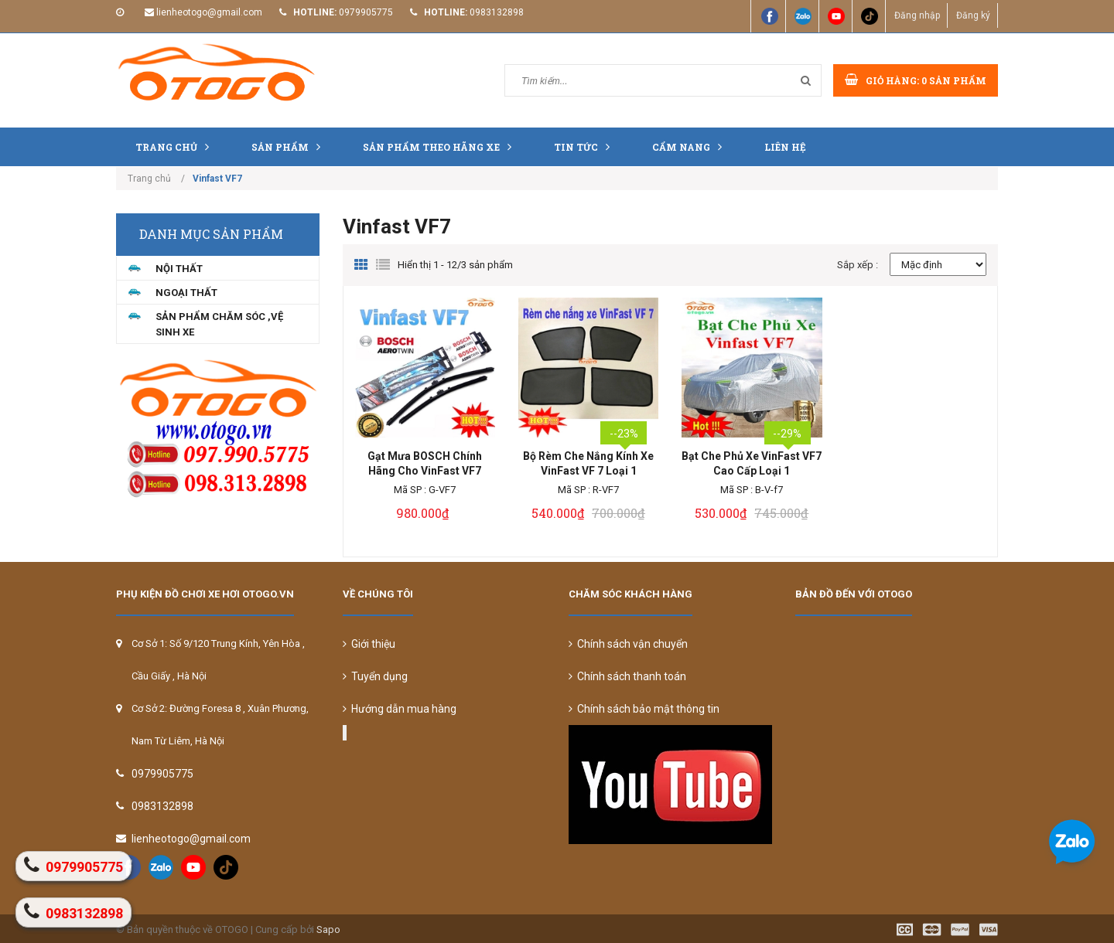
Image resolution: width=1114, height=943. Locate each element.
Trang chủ (176, 146)
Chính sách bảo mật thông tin (644, 709)
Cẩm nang (691, 146)
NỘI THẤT (179, 268)
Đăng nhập (914, 15)
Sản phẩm (289, 146)
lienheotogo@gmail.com (209, 12)
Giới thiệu (369, 644)
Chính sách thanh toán (627, 676)
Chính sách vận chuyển (628, 644)
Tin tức (585, 146)
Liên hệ (785, 147)
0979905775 (366, 12)
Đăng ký (972, 15)
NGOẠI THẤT (186, 292)
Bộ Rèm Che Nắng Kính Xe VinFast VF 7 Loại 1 (588, 463)
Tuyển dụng (375, 676)
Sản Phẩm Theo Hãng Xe (441, 146)
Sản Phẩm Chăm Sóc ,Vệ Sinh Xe (219, 324)
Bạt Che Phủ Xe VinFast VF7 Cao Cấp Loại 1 (752, 463)
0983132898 (497, 12)
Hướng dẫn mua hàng (399, 709)
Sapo (328, 929)
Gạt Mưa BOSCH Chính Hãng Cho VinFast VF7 (424, 463)
